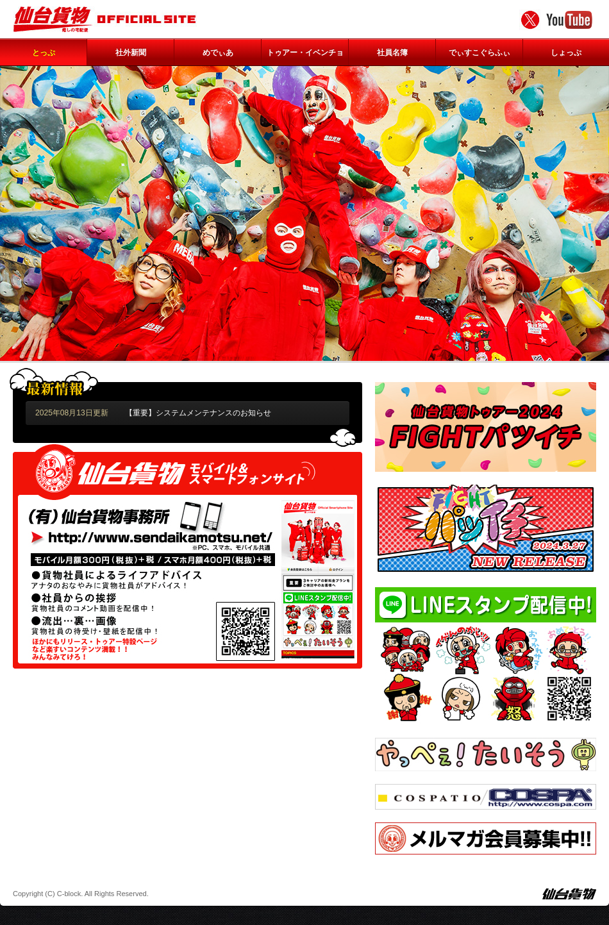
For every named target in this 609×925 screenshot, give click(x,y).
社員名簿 (392, 52)
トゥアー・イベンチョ (305, 52)
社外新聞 (130, 52)
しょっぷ (566, 52)
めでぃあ (218, 52)
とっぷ (43, 52)
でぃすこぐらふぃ (479, 52)
